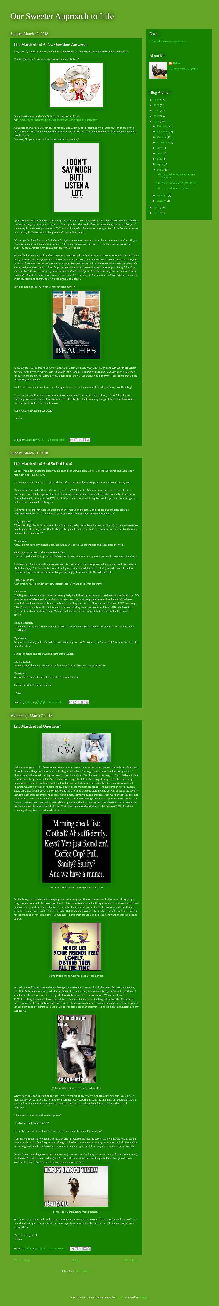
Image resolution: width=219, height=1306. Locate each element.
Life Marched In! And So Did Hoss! (43, 464)
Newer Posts (22, 1260)
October (162, 137)
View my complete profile (183, 68)
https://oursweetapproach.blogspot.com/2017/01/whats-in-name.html (58, 119)
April (160, 164)
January (162, 200)
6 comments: (55, 702)
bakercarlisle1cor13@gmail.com (167, 41)
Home (77, 1260)
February (162, 195)
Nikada (120, 1297)
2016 (157, 212)
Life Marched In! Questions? (37, 726)
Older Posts (131, 1260)
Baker (176, 63)
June (160, 153)
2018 (157, 121)
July (160, 147)
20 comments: (56, 439)
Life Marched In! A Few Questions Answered (50, 44)
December (163, 126)
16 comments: (56, 1248)
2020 (157, 110)
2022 (157, 99)
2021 (157, 105)
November (163, 131)
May (160, 158)
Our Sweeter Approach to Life (62, 16)
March (161, 169)
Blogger (143, 1297)
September (163, 142)
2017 (157, 207)
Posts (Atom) (84, 1271)
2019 (157, 116)
